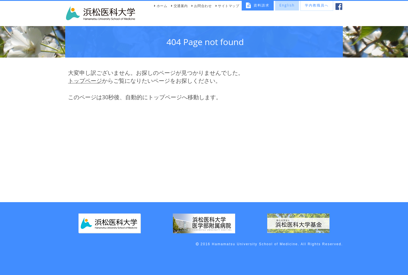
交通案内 (181, 5)
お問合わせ (203, 5)
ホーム (162, 5)
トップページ (85, 80)
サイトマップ (228, 5)
